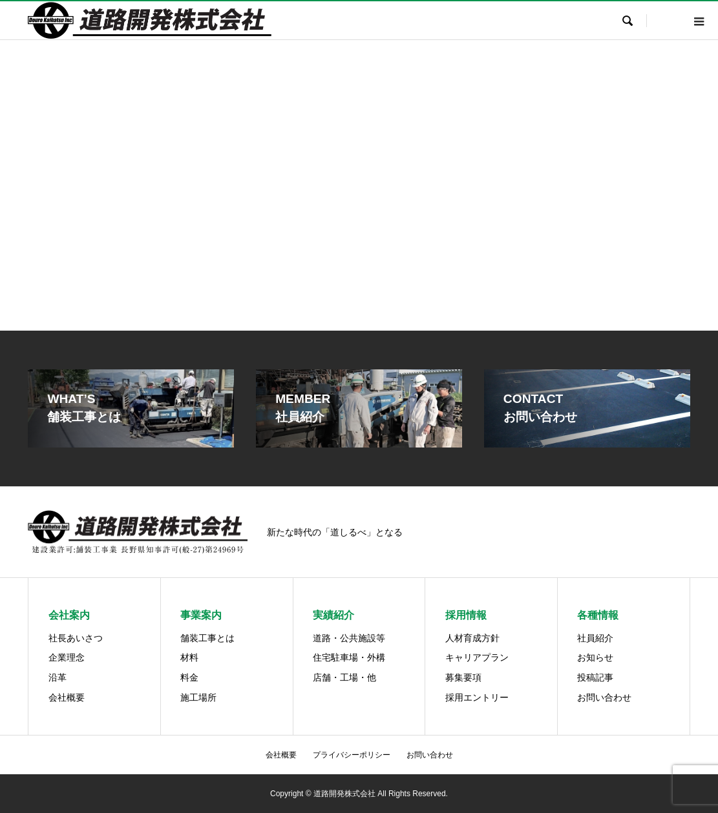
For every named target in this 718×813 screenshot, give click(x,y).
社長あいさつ (75, 638)
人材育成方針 (472, 638)
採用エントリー (477, 697)
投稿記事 (595, 677)
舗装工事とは (207, 638)
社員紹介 (595, 638)
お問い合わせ (604, 697)
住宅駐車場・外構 (349, 657)
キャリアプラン (477, 657)
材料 (189, 657)
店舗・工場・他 (344, 677)
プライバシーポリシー (351, 754)
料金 (189, 677)
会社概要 (66, 697)
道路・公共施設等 (349, 638)
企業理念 (66, 657)
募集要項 (463, 677)
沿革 (57, 677)
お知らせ (595, 657)
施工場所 (198, 697)
